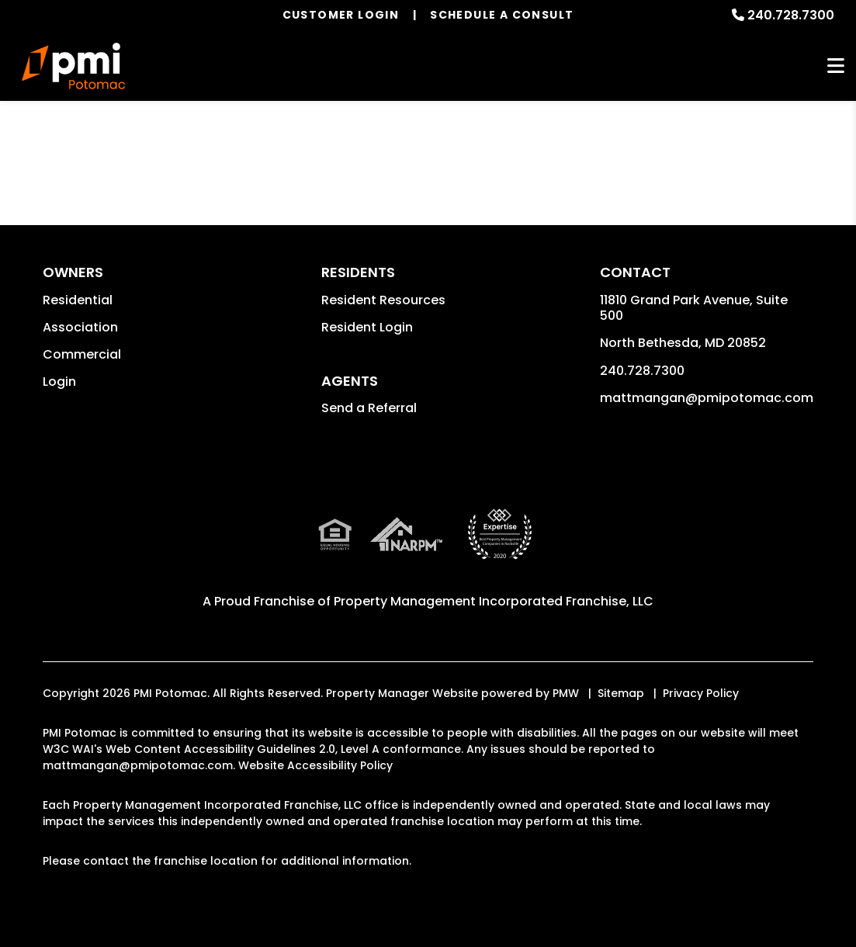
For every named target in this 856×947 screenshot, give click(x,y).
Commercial (82, 354)
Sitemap (621, 693)
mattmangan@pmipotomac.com (706, 398)
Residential (78, 300)
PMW (566, 693)
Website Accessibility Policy (315, 765)
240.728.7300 (790, 15)
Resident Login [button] (367, 327)
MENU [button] (835, 66)
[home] (74, 66)
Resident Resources (383, 300)
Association (80, 327)
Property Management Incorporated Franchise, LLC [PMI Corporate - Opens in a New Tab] (493, 601)
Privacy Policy (701, 693)
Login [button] (59, 381)
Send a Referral (369, 408)
